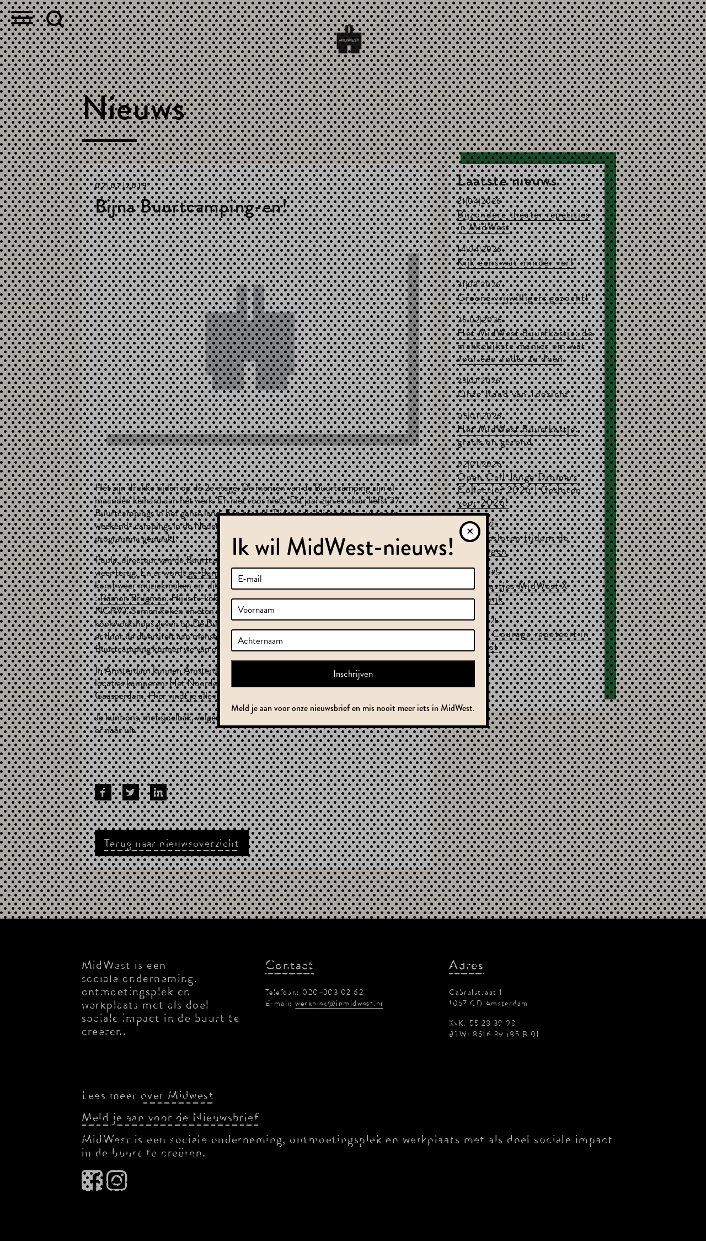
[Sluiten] (469, 531)
